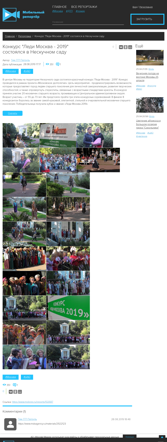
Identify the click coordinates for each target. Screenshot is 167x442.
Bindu (151, 69)
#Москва (57, 11)
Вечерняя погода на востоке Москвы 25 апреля (147, 77)
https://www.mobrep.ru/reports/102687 (32, 401)
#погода (151, 85)
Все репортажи (84, 7)
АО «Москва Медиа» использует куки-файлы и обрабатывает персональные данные (75, 436)
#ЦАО (27, 71)
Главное (59, 7)
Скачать (12, 113)
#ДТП (69, 11)
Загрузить (144, 19)
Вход (135, 7)
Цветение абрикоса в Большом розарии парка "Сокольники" (148, 124)
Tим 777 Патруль (20, 60)
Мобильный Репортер (23, 14)
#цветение (141, 136)
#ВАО (139, 89)
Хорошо (129, 436)
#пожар (80, 11)
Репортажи (24, 36)
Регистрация (146, 7)
